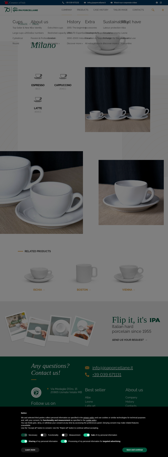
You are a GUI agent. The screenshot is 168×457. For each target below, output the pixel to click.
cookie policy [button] (91, 420)
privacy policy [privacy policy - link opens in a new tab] (88, 418)
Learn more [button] (30, 450)
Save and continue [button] (135, 450)
